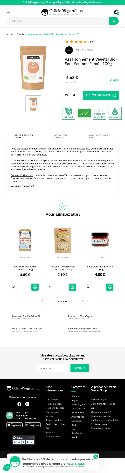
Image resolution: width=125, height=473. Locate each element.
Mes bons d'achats (54, 407)
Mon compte (51, 399)
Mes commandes (53, 403)
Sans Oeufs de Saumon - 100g (100, 268)
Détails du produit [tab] (60, 136)
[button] (7, 467)
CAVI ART (100, 258)
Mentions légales (99, 399)
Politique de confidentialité (104, 420)
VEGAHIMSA (79, 49)
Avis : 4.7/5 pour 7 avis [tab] (99, 136)
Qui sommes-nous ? (101, 411)
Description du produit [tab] (23, 136)
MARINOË (25, 258)
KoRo (74, 424)
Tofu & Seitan (78, 408)
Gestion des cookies (55, 424)
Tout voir (62, 301)
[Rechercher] (57, 21)
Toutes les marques (100, 428)
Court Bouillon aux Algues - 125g (25, 268)
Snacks (74, 437)
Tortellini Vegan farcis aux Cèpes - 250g (62, 268)
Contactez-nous (99, 424)
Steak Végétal (78, 404)
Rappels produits (53, 420)
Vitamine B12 (78, 412)
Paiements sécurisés (101, 416)
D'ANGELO (62, 258)
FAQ (47, 428)
